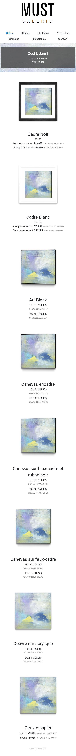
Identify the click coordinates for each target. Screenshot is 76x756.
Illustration (43, 33)
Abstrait (26, 33)
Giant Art (63, 39)
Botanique (13, 39)
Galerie (10, 33)
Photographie (39, 39)
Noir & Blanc (63, 33)
